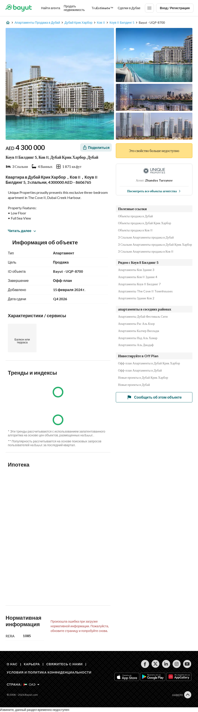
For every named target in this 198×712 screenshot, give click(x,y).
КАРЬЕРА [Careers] (32, 664)
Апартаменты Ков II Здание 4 (137, 277)
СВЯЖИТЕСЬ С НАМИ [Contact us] (64, 664)
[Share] (96, 147)
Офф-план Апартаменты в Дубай (140, 370)
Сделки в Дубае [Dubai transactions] (129, 8)
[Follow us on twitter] (155, 664)
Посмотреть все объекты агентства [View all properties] (154, 191)
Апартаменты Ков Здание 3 (136, 270)
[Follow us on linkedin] (166, 664)
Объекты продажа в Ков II (135, 230)
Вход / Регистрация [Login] (175, 8)
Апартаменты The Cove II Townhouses (145, 291)
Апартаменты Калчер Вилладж (138, 331)
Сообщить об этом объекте (154, 397)
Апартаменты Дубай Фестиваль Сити (143, 316)
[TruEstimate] (102, 8)
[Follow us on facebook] (145, 664)
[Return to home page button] (18, 8)
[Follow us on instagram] (176, 664)
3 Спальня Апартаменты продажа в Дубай (146, 237)
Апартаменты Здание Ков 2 (136, 298)
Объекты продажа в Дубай (135, 216)
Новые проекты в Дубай (134, 385)
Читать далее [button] (22, 230)
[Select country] (32, 684)
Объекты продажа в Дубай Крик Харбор (144, 223)
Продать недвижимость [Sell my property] (74, 8)
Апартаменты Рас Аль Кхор (136, 323)
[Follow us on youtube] (187, 664)
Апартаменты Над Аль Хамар (137, 338)
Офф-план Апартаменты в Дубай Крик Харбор (149, 363)
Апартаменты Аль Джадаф (136, 345)
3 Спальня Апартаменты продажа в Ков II (145, 251)
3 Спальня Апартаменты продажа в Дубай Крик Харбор (155, 244)
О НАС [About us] (12, 664)
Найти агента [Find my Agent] (50, 8)
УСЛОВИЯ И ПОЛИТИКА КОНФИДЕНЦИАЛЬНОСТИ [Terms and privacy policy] (49, 672)
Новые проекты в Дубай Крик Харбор (143, 377)
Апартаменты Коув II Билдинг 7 (139, 284)
